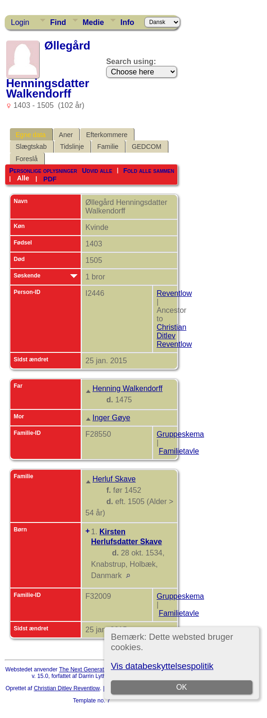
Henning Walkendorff (127, 388)
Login (20, 22)
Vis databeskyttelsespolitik (162, 666)
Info (127, 22)
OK (181, 687)
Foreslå (27, 159)
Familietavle (179, 451)
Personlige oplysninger (43, 170)
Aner (66, 135)
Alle (23, 178)
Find (58, 22)
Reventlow (174, 293)
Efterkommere (106, 135)
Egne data (31, 135)
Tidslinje (72, 146)
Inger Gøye (111, 418)
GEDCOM (146, 146)
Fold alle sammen (148, 170)
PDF (50, 178)
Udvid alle (97, 170)
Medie (93, 22)
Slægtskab (31, 146)
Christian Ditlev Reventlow (174, 335)
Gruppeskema (180, 434)
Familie (107, 146)
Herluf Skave (114, 479)
